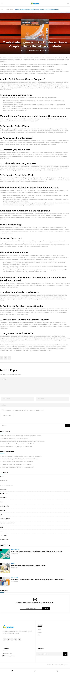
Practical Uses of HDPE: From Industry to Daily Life (20, 467)
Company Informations (6, 485)
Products (40, 632)
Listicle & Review (4, 518)
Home (1, 9)
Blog (39, 635)
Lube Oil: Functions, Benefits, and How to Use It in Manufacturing (25, 456)
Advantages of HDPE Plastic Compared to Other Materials (23, 459)
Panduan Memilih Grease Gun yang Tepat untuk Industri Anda (16, 446)
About (39, 629)
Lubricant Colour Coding (7, 523)
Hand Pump (3, 497)
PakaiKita (25, 50)
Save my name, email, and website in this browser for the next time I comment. (23, 410)
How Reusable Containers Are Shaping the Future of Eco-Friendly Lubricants (20, 444)
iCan (1, 502)
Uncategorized (4, 540)
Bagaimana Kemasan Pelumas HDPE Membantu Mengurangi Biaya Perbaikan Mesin (22, 441)
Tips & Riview (9, 9)
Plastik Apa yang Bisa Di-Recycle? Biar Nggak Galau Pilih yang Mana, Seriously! (21, 435)
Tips (1, 531)
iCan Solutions (4, 506)
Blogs (2, 476)
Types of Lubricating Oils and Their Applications (20, 461)
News (1, 527)
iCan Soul (3, 510)
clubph (3, 467)
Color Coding (4, 481)
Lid (1, 514)
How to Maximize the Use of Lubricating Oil (21, 464)
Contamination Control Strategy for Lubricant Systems (14, 438)
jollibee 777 (5, 464)
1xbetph (4, 456)
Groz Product (4, 493)
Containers (3, 489)
